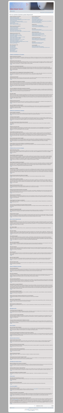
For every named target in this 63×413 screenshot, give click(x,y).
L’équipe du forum (31, 407)
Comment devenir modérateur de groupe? (37, 20)
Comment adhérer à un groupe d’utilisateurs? (37, 19)
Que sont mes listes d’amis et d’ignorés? (37, 29)
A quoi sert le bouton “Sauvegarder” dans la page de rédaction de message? (19, 41)
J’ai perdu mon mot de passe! (13, 20)
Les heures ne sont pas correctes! (14, 27)
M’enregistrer (47, 12)
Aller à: (35, 405)
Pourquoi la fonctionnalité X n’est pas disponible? (38, 46)
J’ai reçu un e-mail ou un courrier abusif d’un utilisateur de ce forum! (40, 26)
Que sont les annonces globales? (14, 48)
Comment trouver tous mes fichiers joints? (37, 43)
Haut (11, 64)
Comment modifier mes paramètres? (14, 26)
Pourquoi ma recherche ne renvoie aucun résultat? (38, 33)
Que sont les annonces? (13, 49)
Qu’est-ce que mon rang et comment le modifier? (16, 30)
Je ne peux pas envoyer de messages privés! (37, 25)
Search (44, 12)
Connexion (51, 12)
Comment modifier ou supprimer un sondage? (15, 37)
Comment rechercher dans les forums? (36, 32)
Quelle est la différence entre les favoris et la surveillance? (39, 38)
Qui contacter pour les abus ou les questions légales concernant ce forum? (41, 47)
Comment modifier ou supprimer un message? (15, 34)
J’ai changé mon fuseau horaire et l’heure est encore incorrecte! (17, 28)
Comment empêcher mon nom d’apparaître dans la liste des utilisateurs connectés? (20, 19)
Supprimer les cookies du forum (37, 407)
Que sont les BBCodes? (13, 45)
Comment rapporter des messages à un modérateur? (16, 40)
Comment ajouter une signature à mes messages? (16, 35)
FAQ (41, 12)
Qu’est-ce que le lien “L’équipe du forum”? (37, 22)
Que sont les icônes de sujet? (13, 51)
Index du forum (12, 407)
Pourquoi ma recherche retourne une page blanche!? (38, 34)
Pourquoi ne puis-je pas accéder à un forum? (15, 38)
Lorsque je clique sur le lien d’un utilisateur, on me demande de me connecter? (20, 31)
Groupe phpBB (36, 388)
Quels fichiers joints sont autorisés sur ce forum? (38, 42)
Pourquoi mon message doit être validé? (15, 42)
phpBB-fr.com (33, 410)
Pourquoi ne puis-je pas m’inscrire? (14, 23)
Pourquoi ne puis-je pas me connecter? (14, 17)
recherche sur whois (15, 399)
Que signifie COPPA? (12, 22)
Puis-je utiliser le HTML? (13, 46)
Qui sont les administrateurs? (35, 17)
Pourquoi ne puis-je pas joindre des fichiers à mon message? (17, 39)
